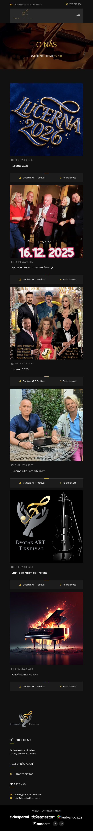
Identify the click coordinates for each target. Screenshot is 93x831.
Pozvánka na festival (24, 674)
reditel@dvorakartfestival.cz (28, 794)
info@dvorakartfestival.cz (27, 798)
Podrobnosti (69, 177)
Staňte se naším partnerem (29, 573)
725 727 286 (74, 4)
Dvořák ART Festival (42, 55)
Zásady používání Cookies (23, 753)
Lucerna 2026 (19, 166)
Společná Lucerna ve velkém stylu (32, 267)
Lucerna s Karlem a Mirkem (28, 471)
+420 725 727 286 (23, 774)
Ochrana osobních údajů (22, 750)
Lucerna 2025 (20, 369)
